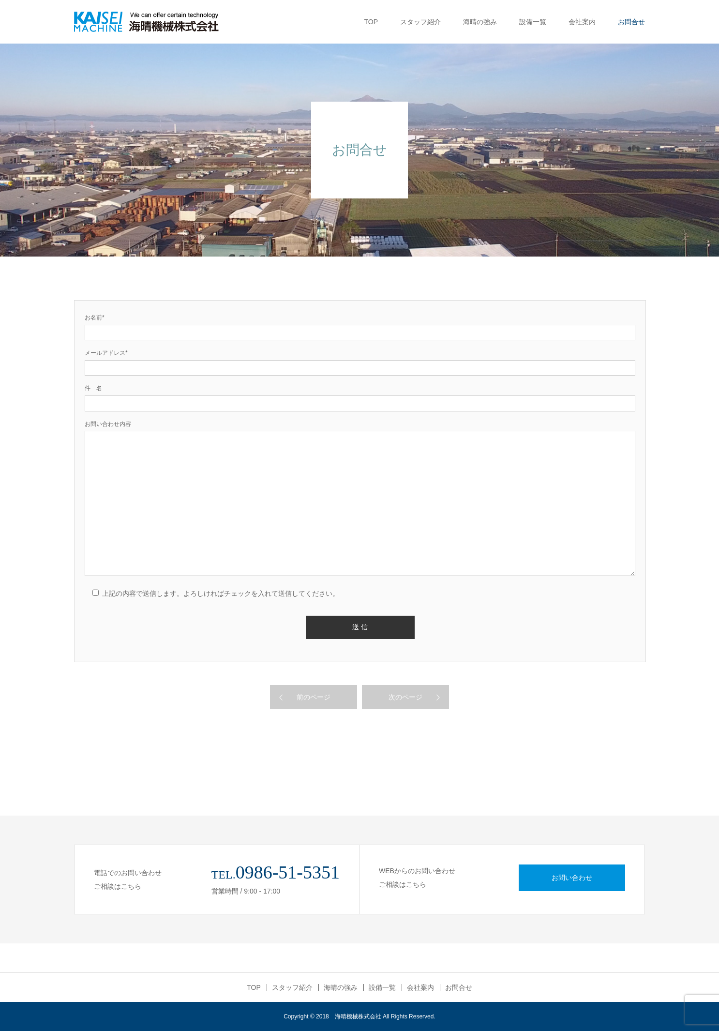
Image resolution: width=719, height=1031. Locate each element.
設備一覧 (532, 22)
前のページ (313, 697)
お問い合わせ (572, 877)
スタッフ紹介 (420, 22)
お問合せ (631, 22)
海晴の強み (480, 22)
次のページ (405, 697)
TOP (371, 22)
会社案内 (582, 22)
